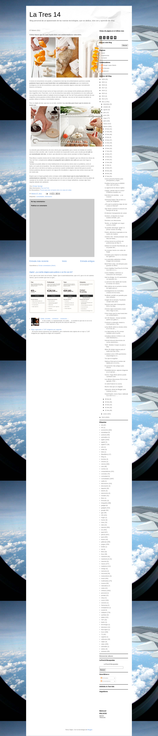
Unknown (106, 68)
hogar (103, 517)
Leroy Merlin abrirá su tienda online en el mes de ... (116, 328)
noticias (103, 590)
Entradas (104, 678)
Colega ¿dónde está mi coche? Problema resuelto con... (115, 191)
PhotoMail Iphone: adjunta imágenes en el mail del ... (116, 371)
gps (102, 513)
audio (103, 449)
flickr (102, 498)
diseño (103, 491)
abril (104, 121)
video (103, 644)
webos (103, 649)
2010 (103, 417)
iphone (103, 534)
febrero (105, 126)
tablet (103, 617)
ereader (103, 495)
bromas (103, 459)
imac (102, 522)
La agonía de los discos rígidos (114, 188)
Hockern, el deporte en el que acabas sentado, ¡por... (114, 217)
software (104, 612)
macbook (104, 556)
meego (103, 568)
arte (102, 447)
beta (102, 452)
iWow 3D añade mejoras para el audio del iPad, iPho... (115, 350)
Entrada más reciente (38, 261)
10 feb (107, 168)
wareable (104, 646)
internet (103, 527)
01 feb (107, 410)
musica (103, 583)
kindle (103, 547)
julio (104, 112)
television (104, 627)
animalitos (104, 437)
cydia (102, 481)
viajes (103, 641)
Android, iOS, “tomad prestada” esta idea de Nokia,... (116, 237)
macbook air (105, 559)
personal (104, 593)
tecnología (104, 624)
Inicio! (103, 53)
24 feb (107, 137)
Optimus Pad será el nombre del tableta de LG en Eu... (115, 362)
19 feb (107, 148)
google (103, 510)
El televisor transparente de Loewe (116, 213)
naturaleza (104, 586)
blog (102, 457)
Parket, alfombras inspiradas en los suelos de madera (116, 233)
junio (105, 115)
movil (102, 578)
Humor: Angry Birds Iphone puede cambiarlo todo (115, 375)
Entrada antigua (87, 261)
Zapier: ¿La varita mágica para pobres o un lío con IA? (51, 272)
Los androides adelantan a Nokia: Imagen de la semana (115, 260)
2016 (103, 90)
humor (103, 520)
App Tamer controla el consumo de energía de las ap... (116, 209)
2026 (103, 79)
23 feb (107, 140)
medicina (104, 566)
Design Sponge (38, 186)
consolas (104, 474)
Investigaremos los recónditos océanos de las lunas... (114, 291)
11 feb (107, 165)
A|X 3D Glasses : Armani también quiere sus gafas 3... (115, 319)
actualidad (104, 432)
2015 (103, 93)
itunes (103, 539)
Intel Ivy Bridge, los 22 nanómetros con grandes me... (116, 278)
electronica (104, 493)
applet (103, 442)
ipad (102, 532)
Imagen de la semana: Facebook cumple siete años (115, 300)
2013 (103, 96)
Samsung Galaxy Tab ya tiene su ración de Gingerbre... (115, 200)
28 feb (107, 129)
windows (104, 651)
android (103, 435)
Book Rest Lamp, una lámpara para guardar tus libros (116, 264)
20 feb (107, 145)
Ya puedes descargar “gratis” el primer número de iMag (115, 228)
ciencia (103, 464)
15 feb (107, 157)
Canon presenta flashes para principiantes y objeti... (114, 179)
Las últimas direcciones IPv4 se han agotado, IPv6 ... (116, 380)
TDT (102, 620)
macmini (103, 561)
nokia (103, 588)
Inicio (64, 261)
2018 (103, 85)
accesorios (104, 430)
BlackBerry (104, 454)
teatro (103, 622)
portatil (103, 595)
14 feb (107, 159)
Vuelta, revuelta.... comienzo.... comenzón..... (54, 318)
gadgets (103, 508)
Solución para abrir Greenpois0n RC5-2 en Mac (115, 305)
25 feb (107, 134)
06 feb (107, 399)
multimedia (104, 581)
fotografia (104, 503)
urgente (103, 637)
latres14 (105, 71)
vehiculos (104, 639)
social (103, 610)
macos (103, 564)
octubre (106, 107)
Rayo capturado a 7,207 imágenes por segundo (46, 329)
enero (105, 414)
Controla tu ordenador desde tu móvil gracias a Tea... (115, 323)
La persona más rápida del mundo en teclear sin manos (115, 282)
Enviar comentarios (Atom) (46, 265)
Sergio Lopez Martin (109, 65)
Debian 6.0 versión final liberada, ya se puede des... (116, 246)
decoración (104, 486)
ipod (102, 537)
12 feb (107, 162)
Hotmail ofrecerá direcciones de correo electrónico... (115, 341)
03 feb (107, 405)
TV (102, 634)
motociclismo (105, 576)
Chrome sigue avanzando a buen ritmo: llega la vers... (115, 309)
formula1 (104, 500)
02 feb (107, 407)
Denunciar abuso (106, 656)
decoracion (48, 196)
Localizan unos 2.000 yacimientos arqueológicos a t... (115, 355)
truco (102, 632)
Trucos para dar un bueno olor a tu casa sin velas (55, 190)
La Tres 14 (45, 14)
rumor (103, 600)
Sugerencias (105, 55)
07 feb (107, 176)
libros (103, 551)
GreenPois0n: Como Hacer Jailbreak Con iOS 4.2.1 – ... (116, 395)
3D (102, 425)
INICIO (101, 716)
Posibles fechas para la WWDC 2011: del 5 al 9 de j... (115, 184)
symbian (103, 615)
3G (102, 427)
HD (102, 515)
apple (103, 439)
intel (102, 525)
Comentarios (106, 681)
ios (102, 530)
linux (102, 554)
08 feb (107, 173)
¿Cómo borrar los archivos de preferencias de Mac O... (114, 242)
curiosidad (104, 476)
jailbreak (103, 542)
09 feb (107, 171)
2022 (103, 82)
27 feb (107, 132)
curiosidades (40, 196)
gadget (103, 505)
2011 (103, 102)
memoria (104, 571)
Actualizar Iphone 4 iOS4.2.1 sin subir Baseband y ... (115, 337)
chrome (103, 461)
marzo (105, 123)
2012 (103, 99)
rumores (103, 603)
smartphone (105, 607)
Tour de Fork (45, 188)
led (102, 549)
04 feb (107, 402)
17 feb (107, 151)
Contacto (104, 58)
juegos (103, 544)
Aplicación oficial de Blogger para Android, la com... (115, 390)
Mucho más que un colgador (114, 386)
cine (102, 466)
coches (103, 469)
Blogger (89, 729)
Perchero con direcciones (113, 220)
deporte (103, 488)
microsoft (104, 573)
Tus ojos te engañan (111, 358)
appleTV (103, 444)
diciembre (106, 104)
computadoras (105, 471)
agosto (105, 109)
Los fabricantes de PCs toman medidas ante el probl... (114, 332)
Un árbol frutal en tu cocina (113, 384)
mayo (105, 118)
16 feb (107, 154)
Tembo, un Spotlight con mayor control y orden (114, 224)
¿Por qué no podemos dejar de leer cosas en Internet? (116, 205)
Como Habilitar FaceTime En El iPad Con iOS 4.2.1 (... (116, 269)
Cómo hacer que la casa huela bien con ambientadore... (116, 314)
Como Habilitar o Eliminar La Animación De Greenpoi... (114, 273)
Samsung (104, 605)
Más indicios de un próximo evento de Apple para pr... (116, 287)
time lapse (104, 629)
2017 (103, 88)
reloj (102, 598)
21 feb (107, 143)
